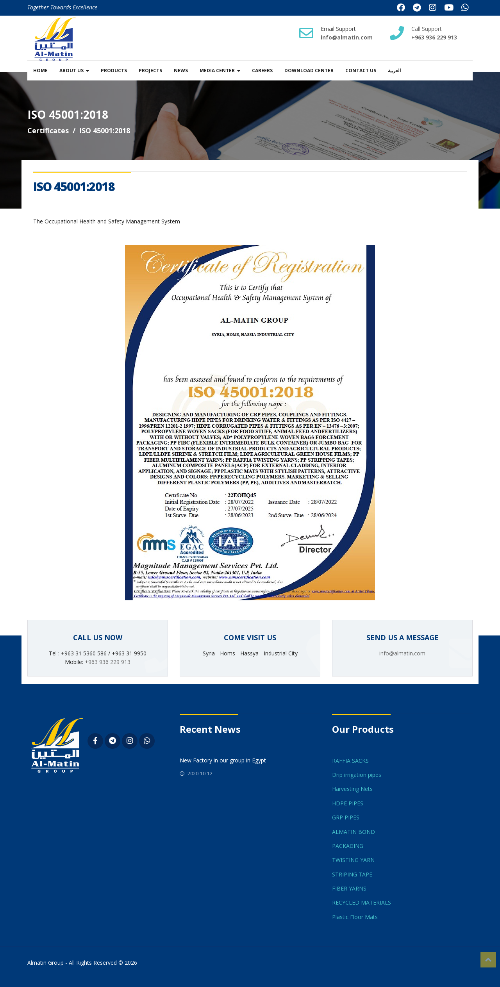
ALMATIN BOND (353, 831)
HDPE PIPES (347, 803)
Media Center (217, 70)
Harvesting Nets (352, 788)
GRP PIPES (345, 817)
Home (40, 70)
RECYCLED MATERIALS (361, 902)
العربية (394, 70)
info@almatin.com (347, 37)
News (181, 70)
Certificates (48, 130)
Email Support (338, 28)
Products (114, 70)
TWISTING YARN (353, 860)
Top (488, 959)
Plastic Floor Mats (355, 917)
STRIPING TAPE (352, 874)
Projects (150, 70)
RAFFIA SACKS (350, 760)
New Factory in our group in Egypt (223, 760)
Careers (262, 70)
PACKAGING (347, 846)
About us (71, 70)
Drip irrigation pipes (356, 774)
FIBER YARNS (349, 888)
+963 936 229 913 (107, 662)
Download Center (309, 70)
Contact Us (360, 70)
